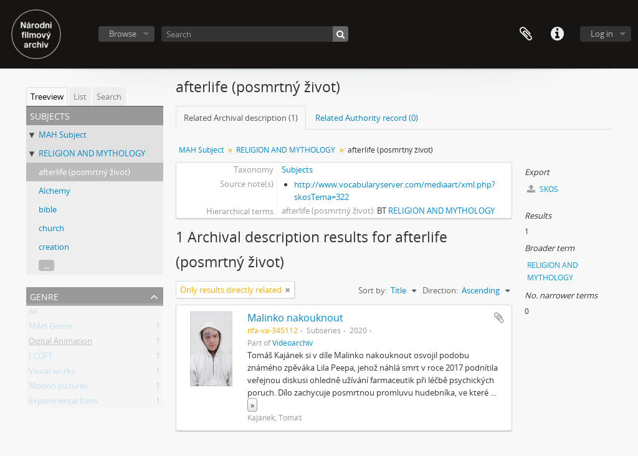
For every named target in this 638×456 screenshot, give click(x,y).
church (51, 228)
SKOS (542, 189)
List (80, 96)
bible (48, 209)
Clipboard (525, 34)
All (33, 313)
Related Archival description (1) (241, 117)
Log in (602, 33)
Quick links (557, 34)
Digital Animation (60, 343)
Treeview (47, 96)
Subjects (297, 169)
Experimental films (63, 403)
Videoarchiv (292, 343)
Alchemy (54, 190)
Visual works (52, 373)
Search (109, 96)
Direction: (440, 290)
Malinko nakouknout (295, 318)
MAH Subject (63, 134)
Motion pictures (58, 388)
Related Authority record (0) (366, 117)
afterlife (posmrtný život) (84, 172)
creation (54, 246)
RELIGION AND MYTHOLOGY (92, 153)
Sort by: (372, 290)
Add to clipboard (499, 317)
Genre (44, 295)
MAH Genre (50, 328)
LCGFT (40, 358)
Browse (122, 33)
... (46, 265)
